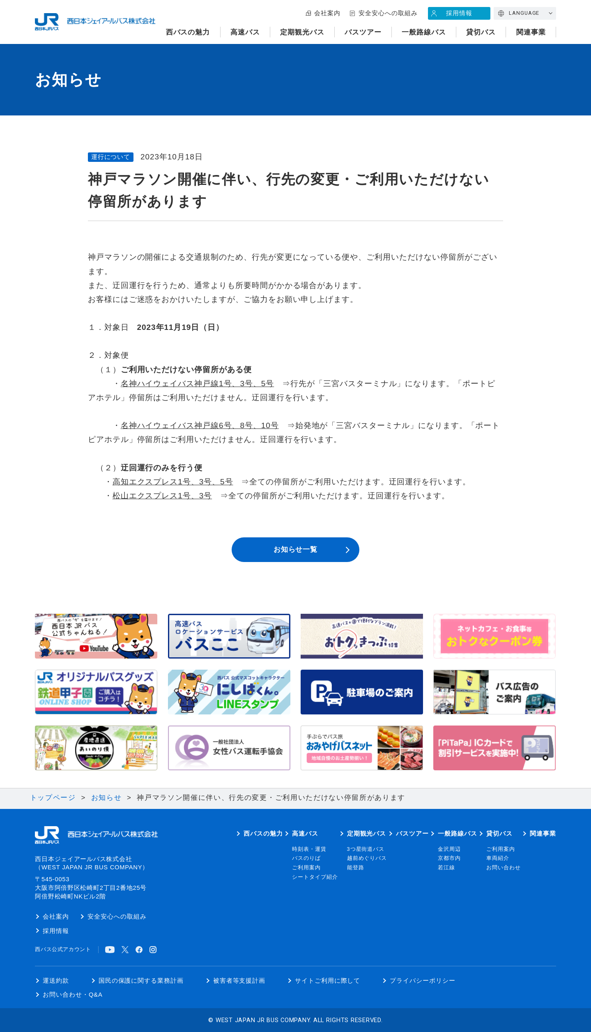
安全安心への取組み (388, 13)
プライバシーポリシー (422, 980)
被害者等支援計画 (239, 980)
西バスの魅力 (188, 32)
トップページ (53, 798)
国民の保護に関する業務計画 (141, 980)
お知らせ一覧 (296, 549)
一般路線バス (424, 32)
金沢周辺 (449, 849)
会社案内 (327, 13)
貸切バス (481, 32)
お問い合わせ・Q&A (73, 994)
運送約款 (56, 980)
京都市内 (449, 858)
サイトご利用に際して (327, 980)
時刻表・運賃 (309, 849)
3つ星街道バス (366, 849)
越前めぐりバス (367, 858)
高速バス (245, 32)
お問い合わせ (503, 868)
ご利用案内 (306, 868)
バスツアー (363, 32)
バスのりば (306, 858)
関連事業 (531, 32)
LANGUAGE (524, 13)
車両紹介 (497, 858)
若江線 (446, 868)
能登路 (355, 868)
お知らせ (106, 798)
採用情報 (459, 13)
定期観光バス (302, 32)
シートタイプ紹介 (315, 877)
